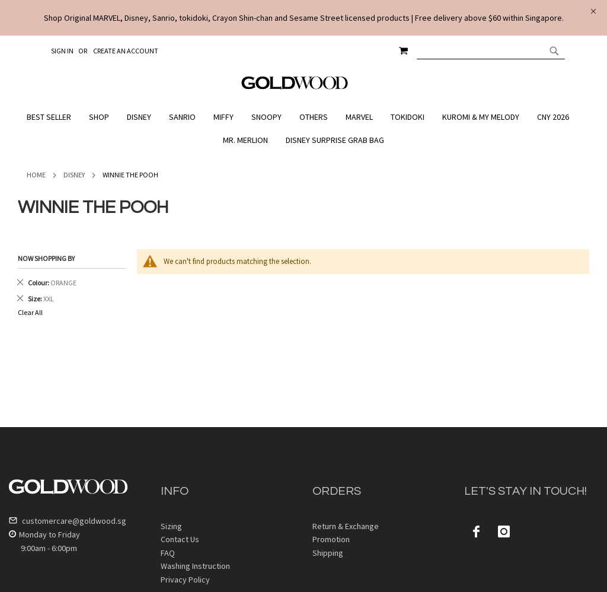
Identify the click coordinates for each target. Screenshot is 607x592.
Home (36, 174)
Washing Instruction (195, 566)
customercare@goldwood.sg (67, 520)
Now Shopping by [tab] (46, 258)
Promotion (331, 539)
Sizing (171, 526)
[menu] (303, 129)
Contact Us (180, 539)
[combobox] (491, 50)
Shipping (327, 553)
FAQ (168, 553)
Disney (74, 174)
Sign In (62, 50)
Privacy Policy (185, 579)
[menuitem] (52, 117)
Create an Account (125, 50)
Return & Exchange (345, 526)
